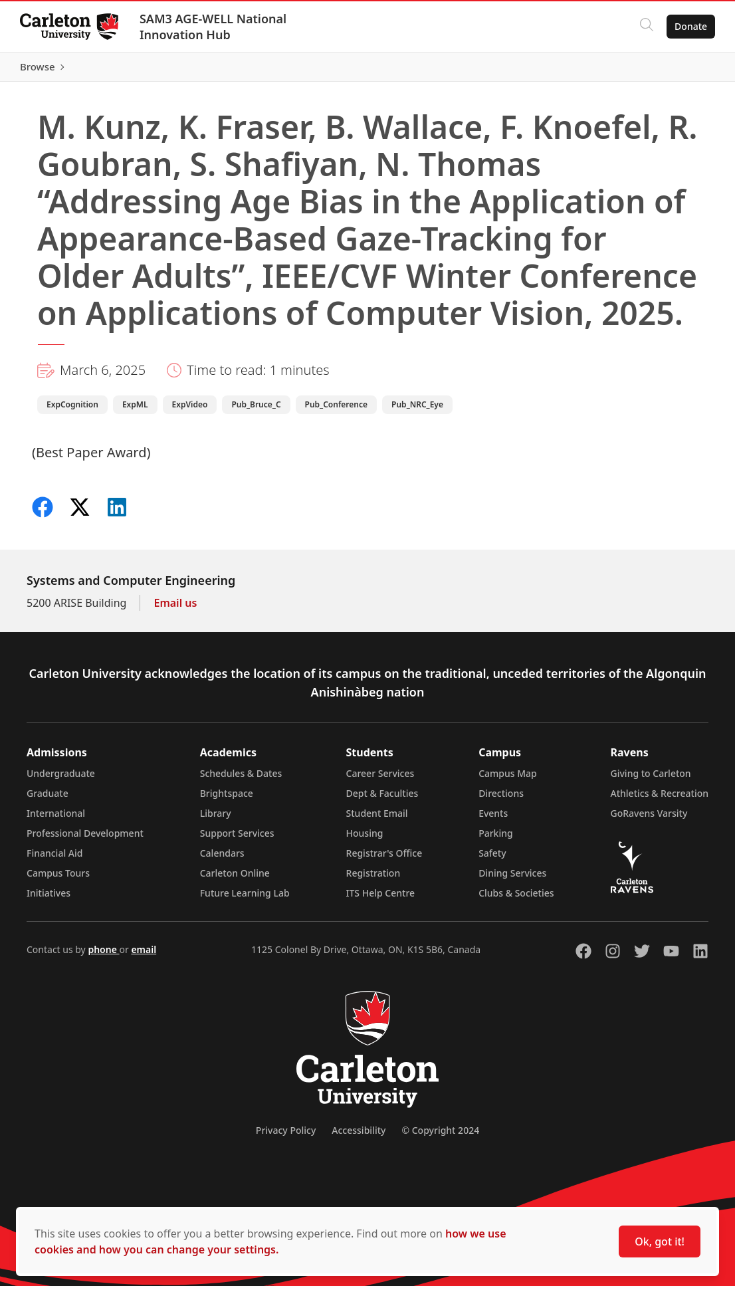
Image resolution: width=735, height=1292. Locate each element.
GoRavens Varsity (649, 819)
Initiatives (48, 899)
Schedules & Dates (241, 779)
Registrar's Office (384, 859)
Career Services (380, 779)
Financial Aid (54, 859)
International (56, 819)
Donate (689, 26)
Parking (495, 839)
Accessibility (358, 1136)
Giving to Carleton (651, 779)
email (143, 955)
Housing (364, 839)
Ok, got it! (659, 1241)
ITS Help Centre (380, 899)
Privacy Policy (286, 1136)
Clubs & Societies (516, 899)
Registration (373, 879)
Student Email (377, 819)
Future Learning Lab (245, 899)
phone (103, 955)
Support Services (237, 839)
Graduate (47, 799)
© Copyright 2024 (440, 1136)
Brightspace (226, 799)
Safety (492, 859)
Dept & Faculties (382, 799)
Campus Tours (58, 879)
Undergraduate (61, 779)
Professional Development (85, 839)
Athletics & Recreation (659, 799)
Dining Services (512, 879)
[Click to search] (645, 27)
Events (493, 819)
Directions (501, 799)
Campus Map (507, 779)
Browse (688, 69)
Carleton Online (235, 879)
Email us (175, 608)
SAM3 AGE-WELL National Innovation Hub (214, 27)
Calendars (222, 859)
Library (215, 819)
